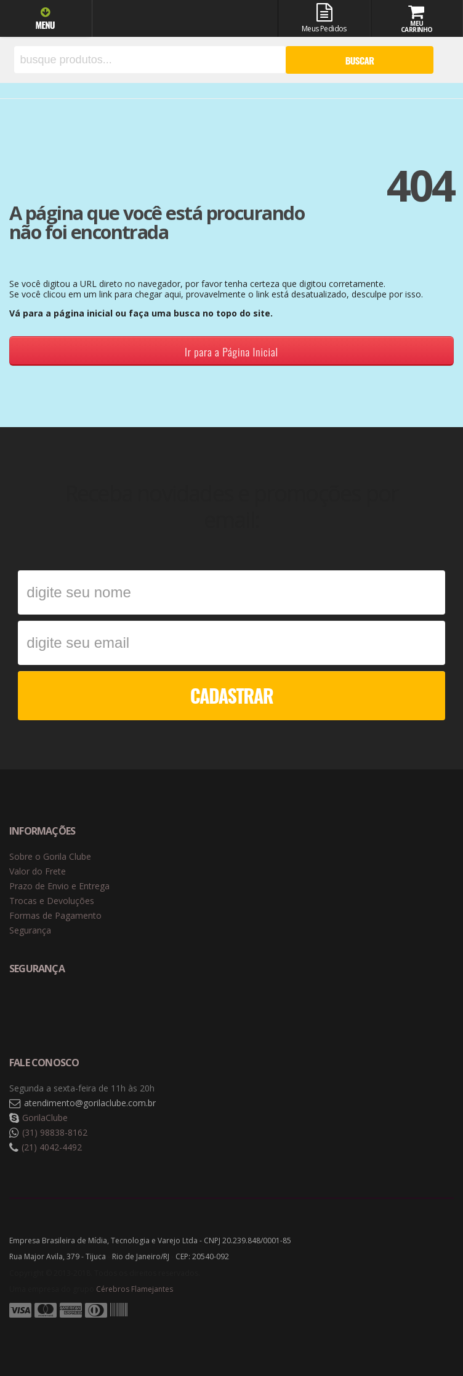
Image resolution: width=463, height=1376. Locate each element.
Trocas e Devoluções (51, 900)
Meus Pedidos (324, 18)
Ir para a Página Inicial (231, 352)
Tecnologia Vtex (423, 1330)
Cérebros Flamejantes (134, 1289)
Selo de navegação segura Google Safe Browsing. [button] (40, 1009)
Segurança (30, 930)
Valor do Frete (37, 871)
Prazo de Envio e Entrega (59, 886)
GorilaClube (45, 1117)
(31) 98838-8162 (54, 1132)
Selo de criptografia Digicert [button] (106, 1009)
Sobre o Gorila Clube (50, 856)
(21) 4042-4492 (52, 1147)
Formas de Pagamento (55, 915)
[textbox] (150, 59)
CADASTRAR (231, 695)
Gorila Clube (165, 20)
